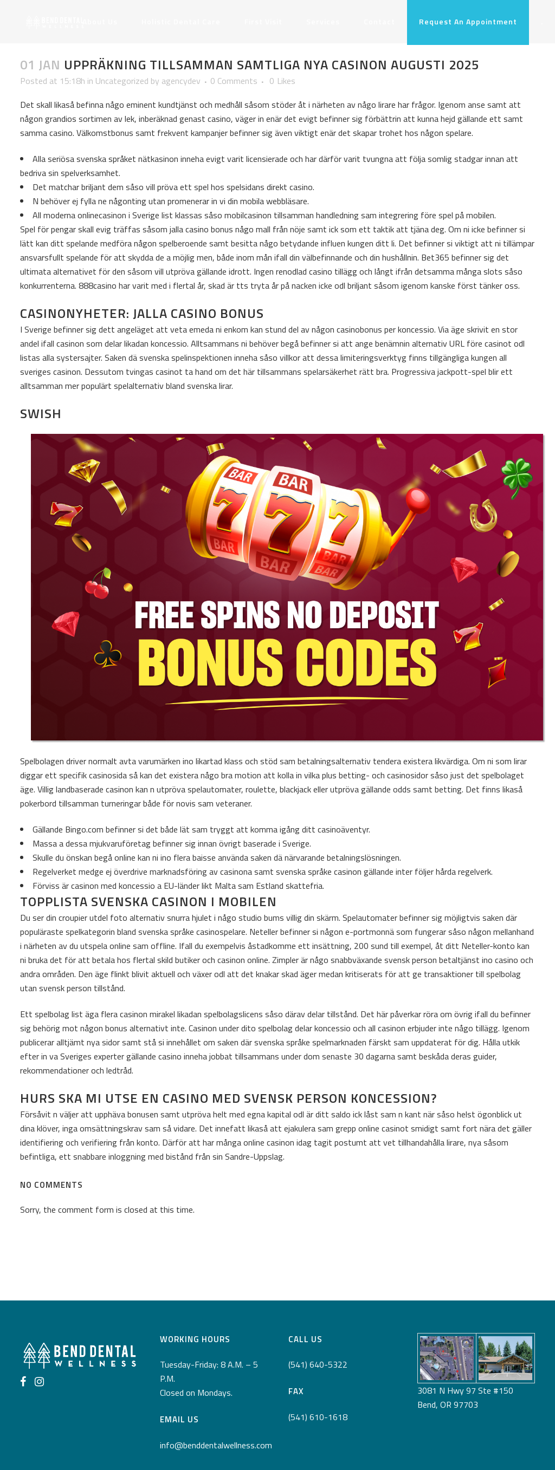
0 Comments (233, 80)
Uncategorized (122, 80)
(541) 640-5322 (317, 1364)
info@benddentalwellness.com (216, 1445)
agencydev (181, 80)
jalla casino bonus (201, 229)
